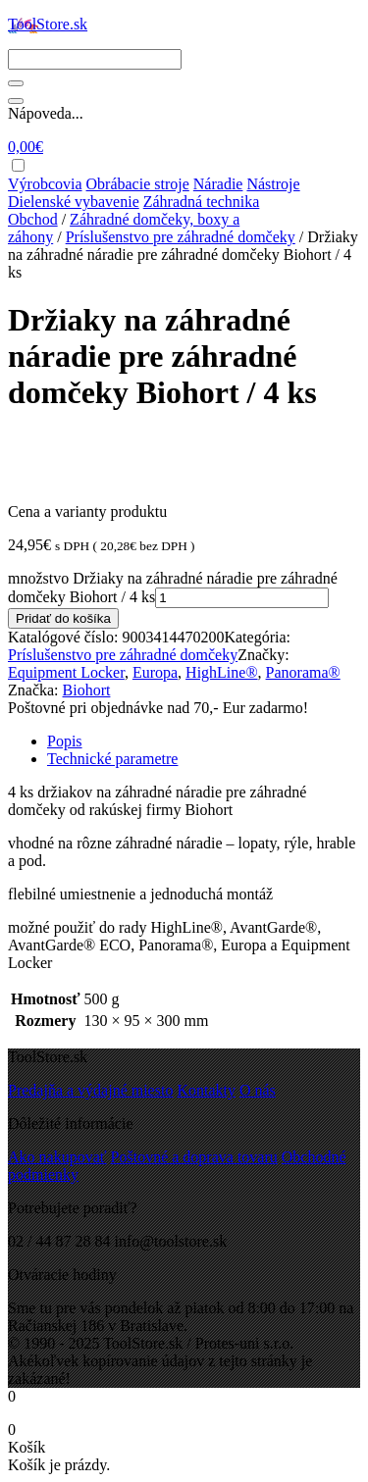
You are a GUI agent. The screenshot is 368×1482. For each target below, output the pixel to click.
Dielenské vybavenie (73, 201)
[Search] (95, 59)
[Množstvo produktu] (242, 598)
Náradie (218, 184)
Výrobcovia (45, 184)
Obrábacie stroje (137, 184)
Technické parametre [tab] (112, 758)
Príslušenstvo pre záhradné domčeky (180, 237)
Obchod (33, 219)
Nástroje (272, 184)
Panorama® (303, 672)
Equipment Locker (66, 672)
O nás (257, 1090)
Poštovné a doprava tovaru (194, 1157)
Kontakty (206, 1090)
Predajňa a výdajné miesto (90, 1090)
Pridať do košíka (63, 618)
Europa (155, 672)
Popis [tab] (64, 741)
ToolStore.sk (47, 24)
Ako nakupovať (57, 1157)
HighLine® (221, 672)
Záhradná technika (201, 201)
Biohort (87, 690)
